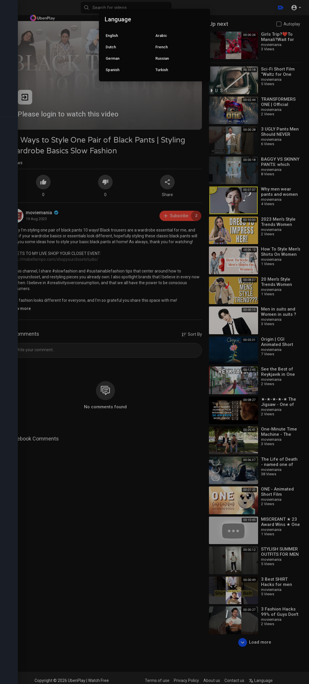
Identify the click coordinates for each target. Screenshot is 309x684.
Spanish (112, 70)
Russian (162, 58)
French (161, 47)
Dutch (111, 47)
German (112, 58)
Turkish (161, 70)
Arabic (161, 35)
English (112, 35)
